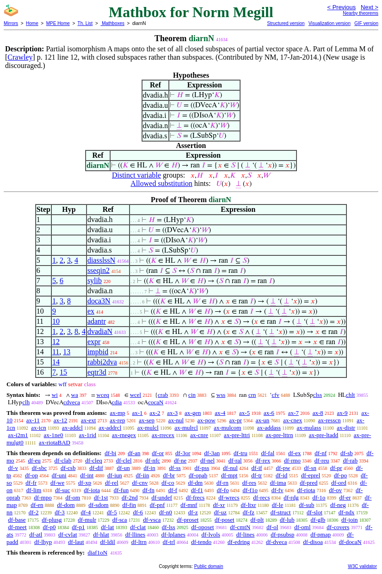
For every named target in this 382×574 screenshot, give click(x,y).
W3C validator (362, 566)
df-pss (202, 467)
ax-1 (137, 412)
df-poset (224, 519)
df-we (57, 482)
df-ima (278, 482)
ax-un (263, 420)
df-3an (212, 453)
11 (55, 352)
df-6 (138, 512)
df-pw (283, 467)
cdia (117, 402)
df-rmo (292, 460)
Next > (369, 7)
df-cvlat (67, 534)
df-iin (142, 475)
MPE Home (58, 23)
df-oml (302, 527)
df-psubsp (282, 534)
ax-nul (176, 420)
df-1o (318, 497)
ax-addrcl (110, 427)
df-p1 (78, 527)
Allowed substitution (161, 183)
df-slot (314, 512)
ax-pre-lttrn (279, 435)
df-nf (320, 453)
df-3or (183, 453)
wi (55, 394)
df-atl (35, 534)
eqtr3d (96, 372)
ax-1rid (87, 435)
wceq (103, 394)
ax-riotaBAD (54, 442)
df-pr (336, 467)
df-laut (76, 541)
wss (221, 394)
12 (56, 342)
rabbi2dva (102, 362)
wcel (136, 394)
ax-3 (172, 412)
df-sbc (39, 467)
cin (192, 394)
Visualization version (329, 23)
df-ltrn (139, 541)
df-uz (220, 512)
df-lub (287, 519)
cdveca (71, 402)
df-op (31, 475)
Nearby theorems (360, 13)
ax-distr (346, 427)
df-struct (281, 512)
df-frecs (195, 497)
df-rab (350, 460)
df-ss (174, 467)
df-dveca (276, 541)
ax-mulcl (148, 427)
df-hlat (101, 534)
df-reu (321, 460)
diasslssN (101, 260)
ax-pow (206, 420)
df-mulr (87, 519)
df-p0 (49, 527)
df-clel (124, 460)
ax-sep (146, 420)
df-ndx (347, 512)
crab (163, 394)
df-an (134, 453)
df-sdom (98, 504)
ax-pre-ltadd (324, 435)
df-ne (180, 460)
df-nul (230, 467)
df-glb (318, 519)
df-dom (65, 504)
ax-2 (154, 412)
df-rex (262, 460)
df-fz (248, 512)
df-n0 (165, 512)
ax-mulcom (227, 427)
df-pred (308, 482)
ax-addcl (72, 427)
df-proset (187, 519)
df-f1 (197, 490)
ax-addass (269, 427)
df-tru (240, 453)
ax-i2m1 (18, 435)
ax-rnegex (124, 435)
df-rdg (291, 497)
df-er (345, 497)
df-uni (59, 475)
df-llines (135, 534)
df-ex (294, 453)
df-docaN (350, 541)
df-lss (168, 527)
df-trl (169, 541)
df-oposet (202, 527)
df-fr (31, 482)
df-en (37, 504)
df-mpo (42, 497)
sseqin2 (98, 270)
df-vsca (151, 519)
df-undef (161, 497)
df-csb (68, 467)
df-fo (223, 490)
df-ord (338, 482)
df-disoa (313, 541)
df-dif (96, 467)
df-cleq (93, 460)
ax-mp (117, 412)
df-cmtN (240, 527)
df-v (13, 467)
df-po (340, 475)
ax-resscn (329, 420)
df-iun (114, 475)
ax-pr (235, 420)
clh (26, 402)
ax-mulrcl (186, 427)
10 (56, 321)
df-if (257, 467)
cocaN (155, 402)
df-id (281, 475)
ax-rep (117, 420)
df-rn (222, 482)
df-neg (338, 504)
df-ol (272, 527)
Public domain (208, 566)
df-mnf (188, 504)
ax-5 (244, 412)
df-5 (112, 512)
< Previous (341, 7)
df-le (277, 504)
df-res (249, 482)
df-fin (129, 504)
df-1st (101, 497)
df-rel (111, 482)
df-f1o (250, 490)
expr (93, 342)
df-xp (84, 482)
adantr (96, 321)
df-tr (256, 475)
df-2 (34, 512)
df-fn (148, 490)
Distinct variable (136, 175)
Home (32, 23)
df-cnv (140, 482)
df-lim (34, 490)
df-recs (261, 497)
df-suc (62, 490)
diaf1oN (97, 552)
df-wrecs (228, 497)
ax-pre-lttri (237, 435)
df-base (16, 519)
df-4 (86, 512)
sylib (94, 280)
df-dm (195, 482)
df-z (193, 512)
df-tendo (201, 541)
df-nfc (152, 460)
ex (90, 311)
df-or (158, 453)
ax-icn (38, 427)
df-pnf (157, 504)
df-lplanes (173, 534)
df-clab (63, 460)
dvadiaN (99, 331)
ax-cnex (292, 420)
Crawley (19, 57)
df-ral (235, 460)
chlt (350, 394)
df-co (167, 482)
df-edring (239, 541)
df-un (123, 467)
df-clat (138, 527)
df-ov (335, 490)
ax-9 (342, 412)
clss (317, 394)
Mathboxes (112, 23)
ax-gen (193, 412)
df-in (149, 467)
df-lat (107, 527)
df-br (169, 475)
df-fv (277, 490)
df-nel (207, 460)
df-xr (219, 504)
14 (56, 362)
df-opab (198, 475)
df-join (349, 519)
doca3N (99, 301)
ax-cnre (199, 435)
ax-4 (220, 412)
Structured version (285, 23)
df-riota (306, 490)
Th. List (85, 23)
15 (63, 372)
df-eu (34, 460)
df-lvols (211, 534)
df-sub (306, 504)
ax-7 (293, 412)
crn (252, 394)
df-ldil (107, 541)
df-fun (121, 490)
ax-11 (33, 420)
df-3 (60, 512)
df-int (86, 475)
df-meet (17, 527)
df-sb (346, 453)
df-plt (257, 519)
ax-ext (88, 420)
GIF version (366, 23)
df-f (173, 490)
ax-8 (318, 412)
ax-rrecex (163, 435)
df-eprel (310, 475)
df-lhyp (43, 541)
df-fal (267, 453)
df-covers (338, 527)
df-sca (119, 519)
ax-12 (61, 420)
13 (66, 352)
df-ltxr (248, 504)
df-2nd (130, 497)
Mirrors (11, 23)
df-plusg (52, 519)
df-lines (245, 534)
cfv (275, 394)
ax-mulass (309, 427)
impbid (97, 352)
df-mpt (229, 475)
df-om (72, 497)
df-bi (110, 453)
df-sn (310, 467)
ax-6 (269, 412)
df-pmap (320, 534)
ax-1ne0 (53, 435)
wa (74, 394)
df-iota (92, 490)
